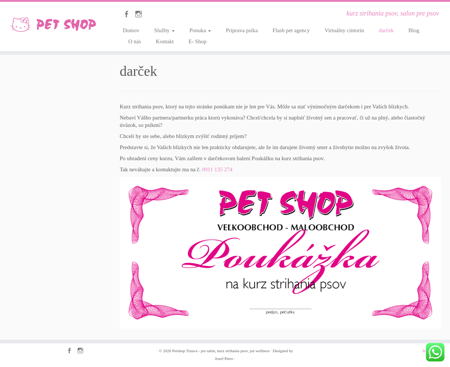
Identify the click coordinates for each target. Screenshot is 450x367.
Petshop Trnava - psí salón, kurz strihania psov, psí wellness (221, 351)
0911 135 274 (217, 169)
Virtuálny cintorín (344, 30)
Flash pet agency (291, 30)
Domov (131, 30)
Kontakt (165, 41)
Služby (164, 30)
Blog (413, 30)
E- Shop (197, 41)
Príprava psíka (242, 30)
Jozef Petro (224, 358)
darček (386, 30)
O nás (134, 41)
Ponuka (200, 30)
